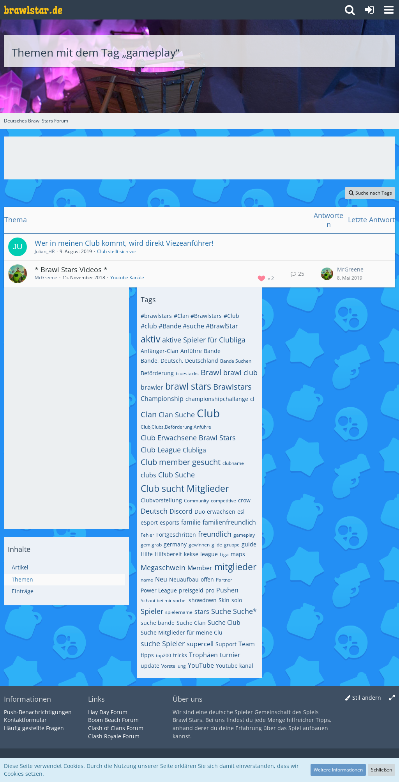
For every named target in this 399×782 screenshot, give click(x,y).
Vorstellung (173, 666)
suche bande (158, 622)
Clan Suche (177, 414)
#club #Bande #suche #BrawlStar (189, 326)
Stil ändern (366, 697)
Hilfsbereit (168, 554)
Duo (199, 511)
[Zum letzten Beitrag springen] (327, 274)
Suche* (245, 611)
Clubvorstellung (161, 500)
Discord (180, 511)
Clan (149, 414)
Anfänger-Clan (159, 351)
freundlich (214, 534)
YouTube (201, 665)
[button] (389, 10)
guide (249, 544)
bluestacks (187, 373)
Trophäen (203, 655)
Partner (224, 579)
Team (246, 644)
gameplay (244, 535)
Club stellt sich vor (116, 251)
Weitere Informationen (338, 769)
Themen (22, 579)
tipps (147, 655)
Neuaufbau (184, 579)
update (150, 665)
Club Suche (176, 474)
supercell (200, 644)
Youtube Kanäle (127, 277)
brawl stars (188, 386)
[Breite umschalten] (392, 698)
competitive (223, 500)
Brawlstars (232, 386)
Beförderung (157, 373)
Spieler (152, 611)
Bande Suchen (235, 361)
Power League (159, 590)
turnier (230, 655)
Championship (162, 398)
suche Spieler (163, 643)
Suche (221, 611)
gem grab (151, 544)
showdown (203, 600)
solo (236, 600)
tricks (180, 655)
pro (209, 590)
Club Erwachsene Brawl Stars (188, 437)
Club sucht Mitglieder (185, 488)
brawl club (240, 372)
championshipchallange (216, 399)
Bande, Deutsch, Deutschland (179, 360)
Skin (224, 600)
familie (191, 522)
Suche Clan (191, 622)
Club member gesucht (181, 462)
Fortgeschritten (176, 534)
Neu (161, 579)
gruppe (232, 544)
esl (241, 511)
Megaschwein (163, 567)
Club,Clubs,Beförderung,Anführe (176, 427)
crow (244, 500)
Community (196, 500)
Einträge (23, 591)
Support (226, 644)
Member (199, 568)
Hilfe (147, 554)
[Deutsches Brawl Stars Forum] (33, 10)
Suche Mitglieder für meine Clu (181, 632)
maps (238, 554)
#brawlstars (156, 315)
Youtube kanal (234, 665)
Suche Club (224, 622)
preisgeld (191, 590)
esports (169, 522)
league (209, 554)
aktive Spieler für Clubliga (203, 339)
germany (175, 544)
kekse (191, 554)
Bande (212, 351)
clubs (148, 475)
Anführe (191, 351)
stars (201, 611)
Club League (161, 449)
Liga (224, 554)
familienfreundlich (229, 522)
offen (207, 579)
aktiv (150, 339)
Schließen (381, 769)
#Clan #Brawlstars (198, 315)
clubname (233, 463)
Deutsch (154, 511)
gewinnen (199, 544)
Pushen (227, 590)
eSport (149, 522)
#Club (231, 315)
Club (208, 413)
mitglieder (235, 566)
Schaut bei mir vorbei (164, 600)
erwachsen (221, 511)
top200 (163, 655)
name (147, 579)
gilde (217, 544)
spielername (178, 612)
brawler (152, 387)
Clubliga (194, 450)
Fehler (147, 535)
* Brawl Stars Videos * (71, 269)
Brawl (211, 372)
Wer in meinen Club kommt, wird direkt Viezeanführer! (124, 243)
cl (252, 399)
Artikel (20, 567)
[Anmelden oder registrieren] (369, 10)
